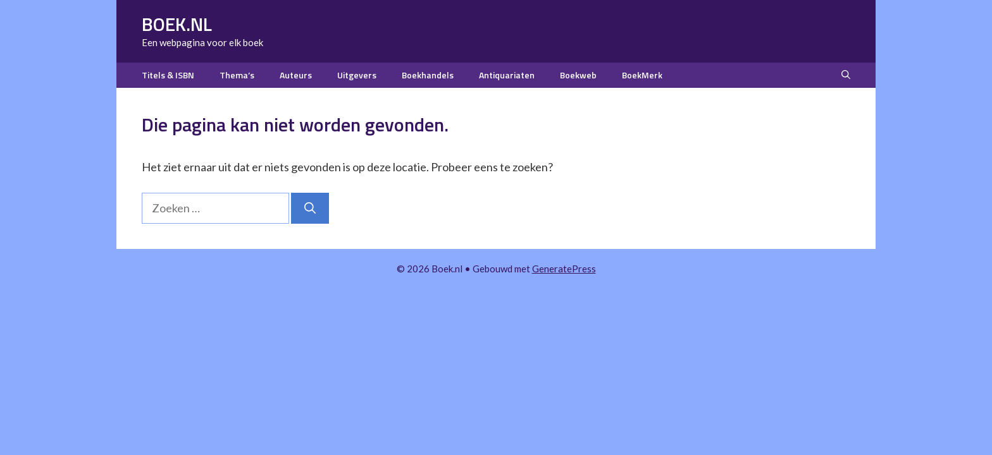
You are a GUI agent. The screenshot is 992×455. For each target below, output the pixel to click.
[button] (846, 75)
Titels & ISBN (168, 75)
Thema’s (237, 75)
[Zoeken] (310, 208)
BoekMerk (642, 75)
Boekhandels (428, 75)
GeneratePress (564, 268)
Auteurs (296, 75)
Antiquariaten (507, 75)
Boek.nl (177, 24)
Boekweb (578, 75)
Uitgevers (356, 75)
